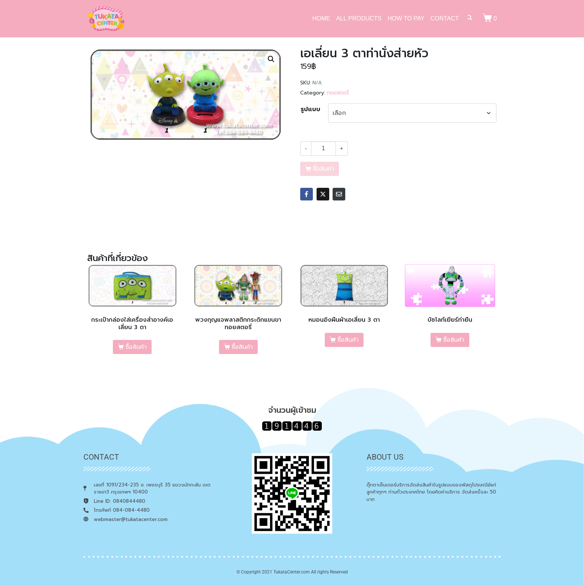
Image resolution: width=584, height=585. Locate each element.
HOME (321, 18)
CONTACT (445, 18)
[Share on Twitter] (323, 194)
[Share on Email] (339, 194)
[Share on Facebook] (306, 194)
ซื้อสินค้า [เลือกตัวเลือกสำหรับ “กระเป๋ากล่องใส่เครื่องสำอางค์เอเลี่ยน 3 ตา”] (136, 347)
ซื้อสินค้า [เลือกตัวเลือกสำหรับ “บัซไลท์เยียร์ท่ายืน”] (453, 339)
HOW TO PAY (406, 18)
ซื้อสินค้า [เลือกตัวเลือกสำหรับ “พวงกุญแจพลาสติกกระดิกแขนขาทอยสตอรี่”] (242, 347)
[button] (271, 59)
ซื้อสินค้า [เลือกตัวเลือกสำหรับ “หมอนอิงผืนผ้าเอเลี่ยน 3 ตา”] (348, 339)
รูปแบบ (310, 109)
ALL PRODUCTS (358, 18)
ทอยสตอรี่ (338, 93)
